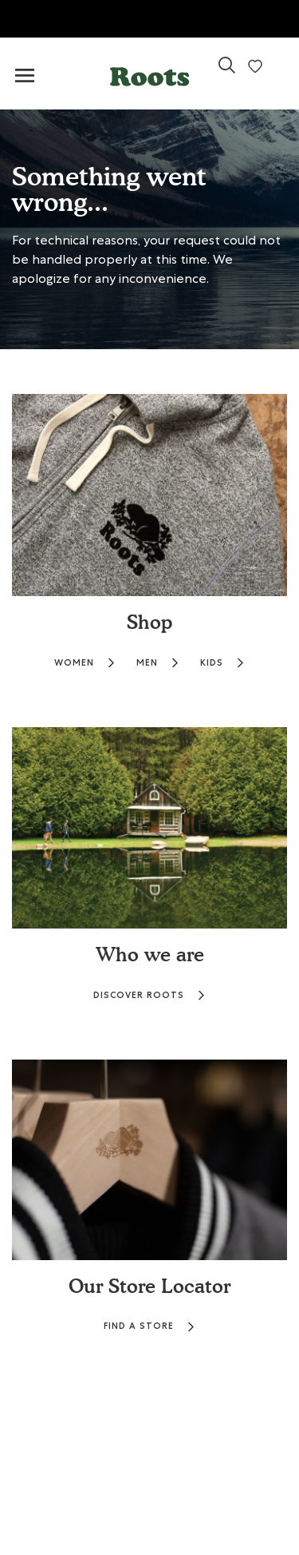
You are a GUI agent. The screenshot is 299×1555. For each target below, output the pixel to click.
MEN (157, 663)
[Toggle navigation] (25, 76)
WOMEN (85, 663)
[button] (150, 73)
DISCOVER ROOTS (149, 995)
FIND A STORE (149, 1326)
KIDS (222, 663)
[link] (226, 71)
